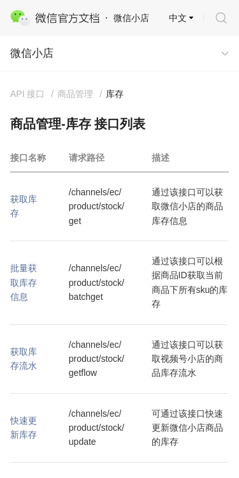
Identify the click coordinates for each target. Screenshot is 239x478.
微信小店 (32, 53)
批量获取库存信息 (23, 282)
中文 (178, 18)
